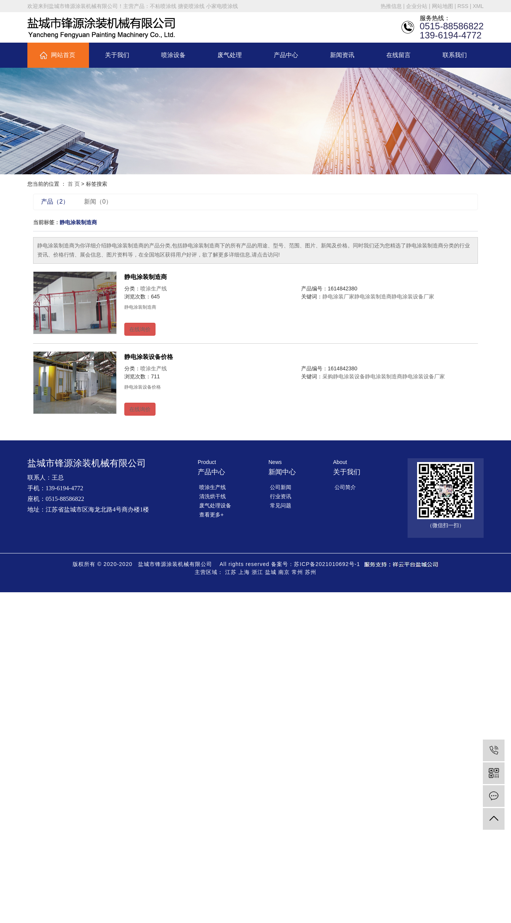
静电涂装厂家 (338, 296)
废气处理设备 (215, 505)
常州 (297, 572)
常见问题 (280, 505)
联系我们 (455, 55)
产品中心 (286, 55)
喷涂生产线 (153, 288)
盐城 (270, 572)
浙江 (257, 572)
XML (478, 6)
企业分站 (416, 6)
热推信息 (391, 6)
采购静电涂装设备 (343, 376)
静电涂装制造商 (145, 277)
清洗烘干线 (212, 496)
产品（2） (55, 201)
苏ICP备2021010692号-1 (327, 564)
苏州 (310, 572)
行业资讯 (280, 496)
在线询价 (140, 329)
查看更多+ (211, 515)
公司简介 (345, 487)
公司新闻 (280, 487)
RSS (462, 6)
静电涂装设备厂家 (413, 296)
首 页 (74, 184)
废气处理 (229, 55)
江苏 (230, 572)
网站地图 (442, 6)
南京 (284, 572)
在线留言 (398, 55)
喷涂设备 (173, 55)
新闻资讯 (342, 55)
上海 (244, 572)
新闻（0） (98, 201)
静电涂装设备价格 (148, 357)
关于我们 (117, 55)
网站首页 (63, 55)
